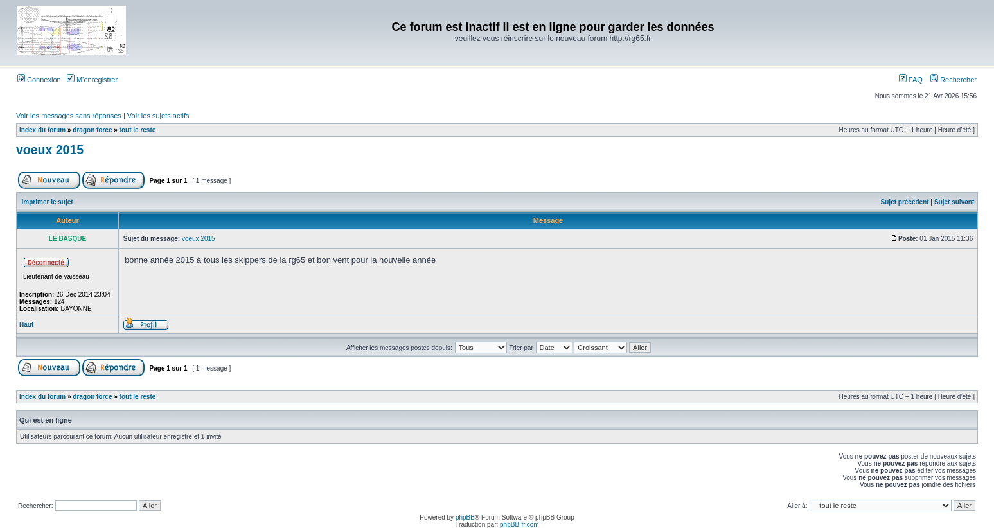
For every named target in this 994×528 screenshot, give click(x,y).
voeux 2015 (50, 150)
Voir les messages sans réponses (68, 115)
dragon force (92, 130)
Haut (26, 324)
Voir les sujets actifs (158, 115)
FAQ (911, 80)
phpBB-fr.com (519, 524)
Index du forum (42, 130)
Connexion (39, 80)
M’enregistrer (92, 80)
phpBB (465, 517)
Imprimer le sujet (47, 202)
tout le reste (138, 130)
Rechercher (953, 80)
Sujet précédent (905, 202)
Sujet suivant (954, 202)
